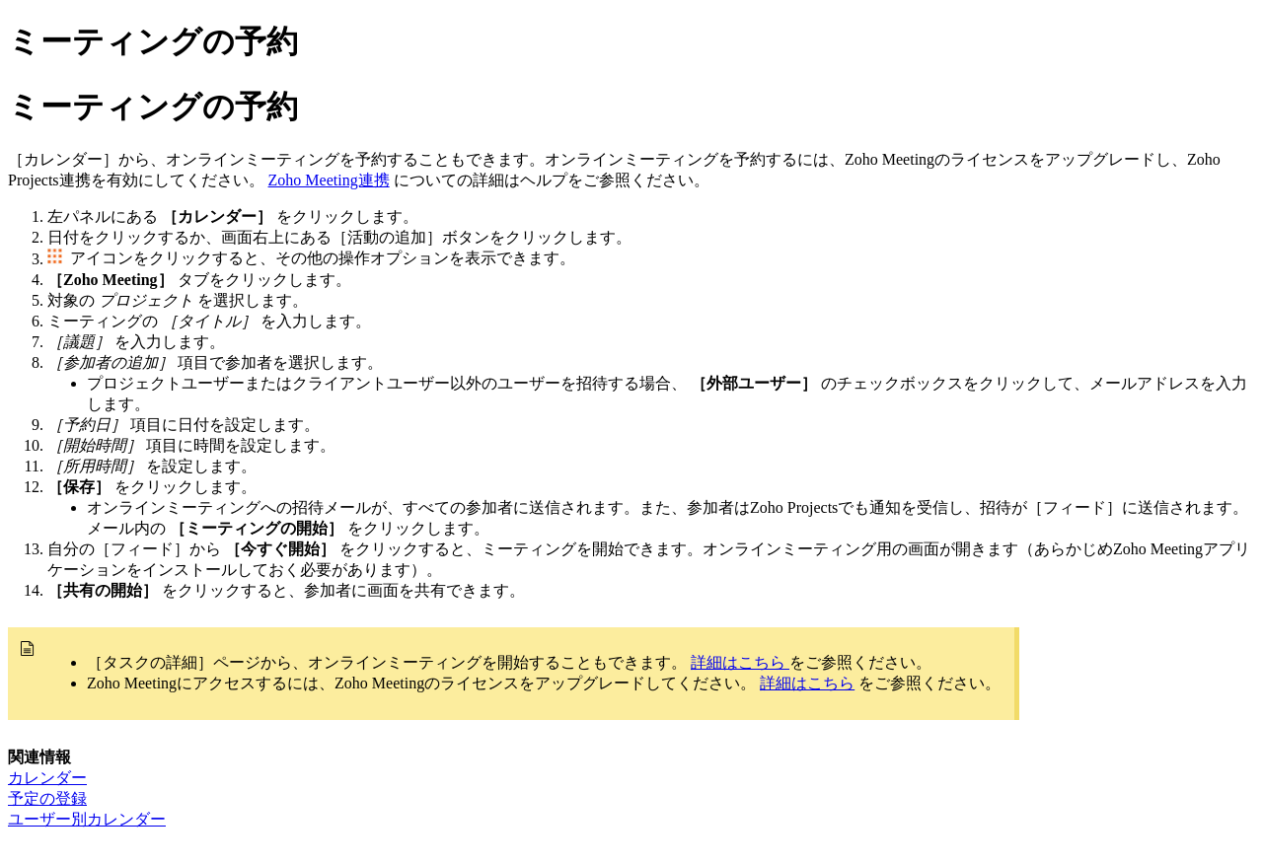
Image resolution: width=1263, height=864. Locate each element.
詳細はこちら (740, 662)
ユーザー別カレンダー (87, 819)
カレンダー (47, 777)
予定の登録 (47, 798)
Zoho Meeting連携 (329, 180)
